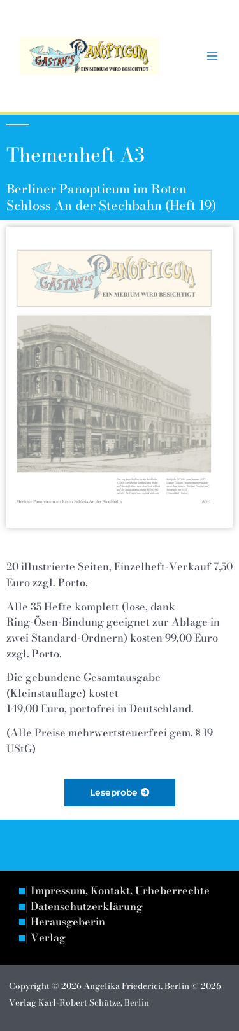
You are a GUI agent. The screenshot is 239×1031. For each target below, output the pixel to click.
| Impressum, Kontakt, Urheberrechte (117, 891)
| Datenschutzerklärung (84, 907)
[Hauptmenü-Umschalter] (212, 56)
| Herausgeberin (65, 922)
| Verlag (45, 938)
